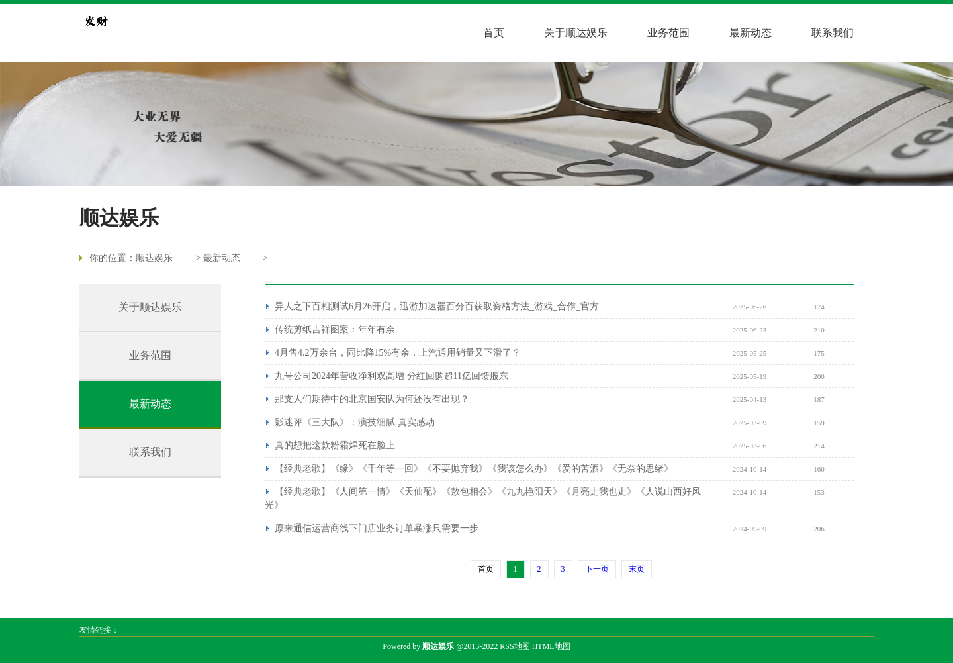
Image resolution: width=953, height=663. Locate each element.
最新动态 (750, 32)
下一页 (597, 569)
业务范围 (668, 32)
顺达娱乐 (154, 258)
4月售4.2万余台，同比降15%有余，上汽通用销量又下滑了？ (398, 353)
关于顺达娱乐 (576, 32)
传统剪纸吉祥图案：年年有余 (335, 329)
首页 (493, 32)
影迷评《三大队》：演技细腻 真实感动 (355, 422)
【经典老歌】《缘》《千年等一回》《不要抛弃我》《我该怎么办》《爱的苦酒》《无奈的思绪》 (474, 469)
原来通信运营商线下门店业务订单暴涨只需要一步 (376, 528)
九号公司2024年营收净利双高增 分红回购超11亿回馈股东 (391, 376)
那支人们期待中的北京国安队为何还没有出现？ (372, 399)
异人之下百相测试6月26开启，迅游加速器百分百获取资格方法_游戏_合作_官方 (437, 306)
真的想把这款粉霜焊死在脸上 (335, 445)
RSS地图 (514, 646)
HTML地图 (551, 646)
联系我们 (832, 32)
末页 (637, 569)
